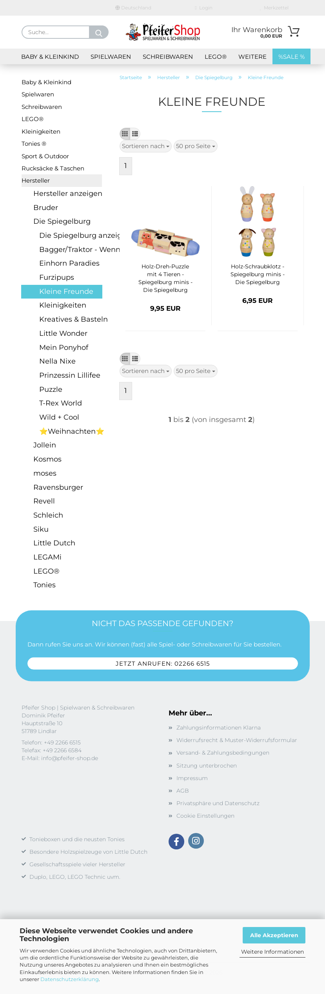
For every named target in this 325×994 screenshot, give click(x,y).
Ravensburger (58, 487)
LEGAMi (47, 557)
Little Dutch (54, 543)
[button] (125, 134)
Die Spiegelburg (62, 221)
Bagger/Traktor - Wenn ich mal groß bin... (70, 249)
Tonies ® (34, 143)
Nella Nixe (57, 361)
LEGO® (216, 56)
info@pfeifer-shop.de (69, 758)
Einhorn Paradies (69, 263)
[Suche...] (99, 32)
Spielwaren (111, 56)
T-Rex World (60, 403)
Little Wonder (63, 333)
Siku (41, 529)
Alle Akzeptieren (274, 935)
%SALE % (291, 56)
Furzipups (56, 277)
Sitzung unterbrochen (206, 765)
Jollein (44, 445)
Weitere (252, 56)
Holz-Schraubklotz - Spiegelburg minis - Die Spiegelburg (258, 274)
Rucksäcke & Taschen (53, 168)
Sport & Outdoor (45, 156)
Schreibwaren (168, 56)
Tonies (44, 585)
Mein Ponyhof (63, 347)
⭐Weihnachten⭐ (70, 431)
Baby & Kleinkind (50, 56)
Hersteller (36, 180)
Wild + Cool (59, 417)
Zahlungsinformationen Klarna (218, 727)
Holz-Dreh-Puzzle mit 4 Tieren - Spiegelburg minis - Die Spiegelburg (165, 278)
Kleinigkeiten (41, 131)
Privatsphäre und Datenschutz (218, 803)
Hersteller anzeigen (67, 193)
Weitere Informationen (272, 951)
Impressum (192, 778)
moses (44, 473)
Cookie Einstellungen (205, 815)
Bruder (45, 207)
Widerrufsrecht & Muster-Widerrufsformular (236, 740)
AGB (182, 790)
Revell (44, 501)
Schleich (48, 515)
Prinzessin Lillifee (69, 375)
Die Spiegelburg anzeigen (70, 235)
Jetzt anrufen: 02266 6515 (163, 663)
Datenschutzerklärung (69, 979)
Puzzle (50, 389)
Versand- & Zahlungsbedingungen (222, 752)
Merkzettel (274, 8)
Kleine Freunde (66, 291)
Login (203, 8)
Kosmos (47, 459)
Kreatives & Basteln (70, 319)
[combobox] (146, 146)
